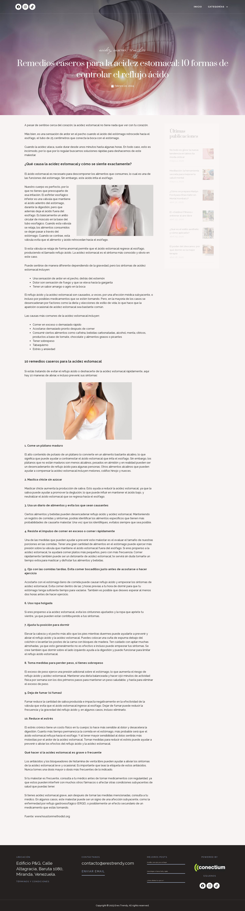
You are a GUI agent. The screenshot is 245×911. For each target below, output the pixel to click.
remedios (138, 50)
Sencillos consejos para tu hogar (157, 862)
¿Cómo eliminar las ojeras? (155, 880)
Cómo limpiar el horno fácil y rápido (157, 871)
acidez (104, 50)
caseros (119, 50)
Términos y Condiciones (33, 881)
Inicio (198, 6)
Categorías (218, 7)
